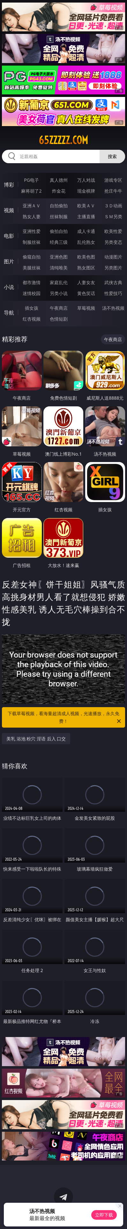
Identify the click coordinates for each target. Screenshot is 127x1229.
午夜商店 (59, 308)
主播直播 (86, 216)
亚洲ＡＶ (32, 206)
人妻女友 (86, 282)
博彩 (9, 184)
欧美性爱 (113, 231)
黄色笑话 (86, 293)
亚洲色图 (59, 257)
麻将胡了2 (31, 191)
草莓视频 (86, 308)
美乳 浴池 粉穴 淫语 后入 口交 (36, 739)
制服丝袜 (32, 242)
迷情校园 (32, 293)
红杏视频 (32, 319)
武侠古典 (113, 282)
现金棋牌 (86, 191)
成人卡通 (86, 231)
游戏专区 (113, 180)
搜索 (112, 156)
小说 (9, 287)
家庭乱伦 (59, 282)
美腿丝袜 (32, 268)
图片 (9, 261)
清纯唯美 (59, 268)
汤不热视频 (113, 308)
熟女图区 (86, 268)
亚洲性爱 (32, 231)
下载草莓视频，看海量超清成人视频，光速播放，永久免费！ (65, 717)
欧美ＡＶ (86, 206)
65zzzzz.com (63, 140)
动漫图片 (113, 257)
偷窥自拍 (32, 257)
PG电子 (31, 180)
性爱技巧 (113, 293)
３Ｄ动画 (113, 206)
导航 (9, 312)
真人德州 (59, 180)
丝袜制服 (59, 216)
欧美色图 (86, 257)
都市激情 (32, 282)
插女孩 (31, 308)
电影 (9, 235)
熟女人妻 (32, 216)
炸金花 (58, 191)
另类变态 (113, 242)
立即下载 (104, 1215)
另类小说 (59, 293)
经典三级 (59, 242)
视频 (9, 210)
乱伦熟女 (86, 242)
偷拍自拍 (59, 231)
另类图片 (113, 268)
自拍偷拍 (59, 206)
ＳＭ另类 (113, 216)
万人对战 (86, 180)
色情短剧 (59, 319)
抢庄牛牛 (113, 191)
